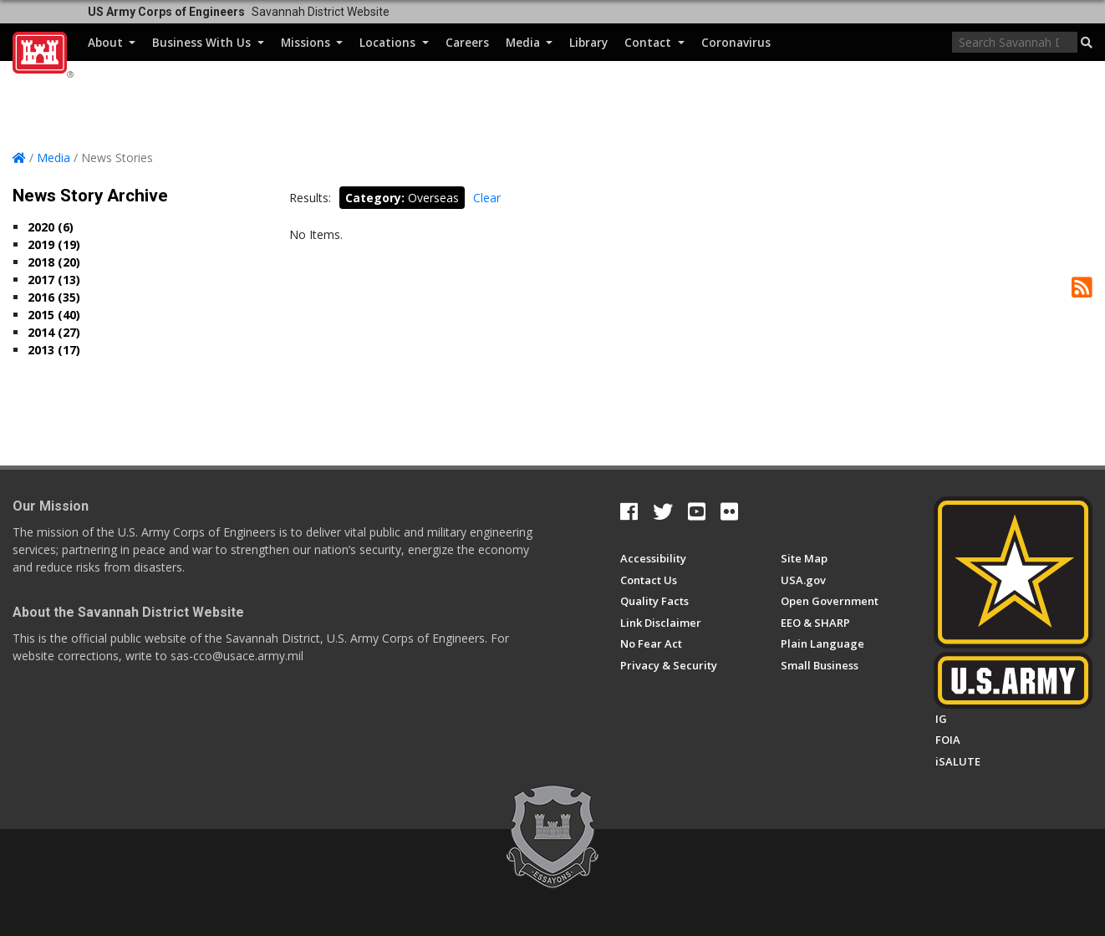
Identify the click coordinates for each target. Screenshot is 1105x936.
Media (529, 42)
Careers (467, 42)
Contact (654, 42)
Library (588, 42)
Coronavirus (736, 42)
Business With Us (207, 42)
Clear (487, 198)
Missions (312, 42)
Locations (393, 42)
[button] (1086, 42)
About (111, 42)
